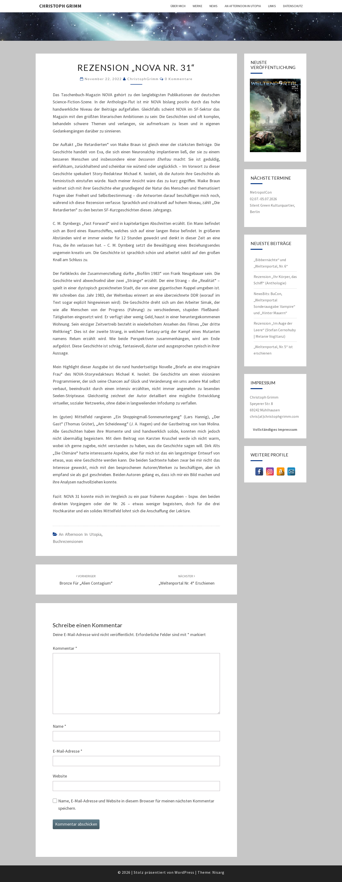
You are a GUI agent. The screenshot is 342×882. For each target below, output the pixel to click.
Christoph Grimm (60, 6)
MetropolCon (261, 192)
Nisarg (218, 872)
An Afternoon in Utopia (243, 6)
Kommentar (65, 648)
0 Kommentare (179, 79)
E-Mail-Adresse (67, 751)
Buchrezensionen (68, 541)
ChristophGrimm (143, 79)
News (213, 6)
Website (60, 776)
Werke (197, 6)
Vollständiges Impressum (275, 429)
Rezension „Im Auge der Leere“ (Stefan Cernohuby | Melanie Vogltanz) (275, 329)
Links (272, 6)
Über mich (178, 6)
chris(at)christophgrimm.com (274, 416)
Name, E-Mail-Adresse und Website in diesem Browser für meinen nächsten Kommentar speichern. (136, 804)
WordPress (184, 872)
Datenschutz (293, 6)
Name (59, 726)
